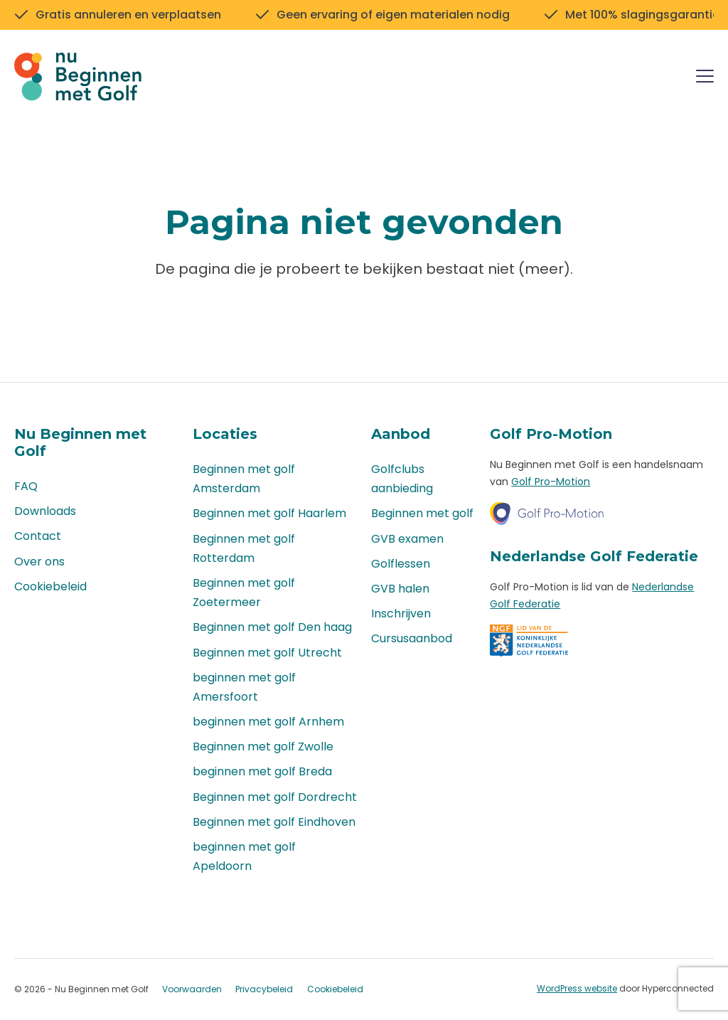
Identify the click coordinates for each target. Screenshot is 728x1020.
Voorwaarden (192, 990)
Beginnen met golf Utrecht (267, 652)
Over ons (39, 561)
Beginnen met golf (422, 514)
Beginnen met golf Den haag (272, 628)
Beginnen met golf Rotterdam (244, 548)
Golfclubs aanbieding (402, 478)
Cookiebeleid (50, 586)
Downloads (45, 512)
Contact (37, 536)
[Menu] (705, 79)
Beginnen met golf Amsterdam (244, 478)
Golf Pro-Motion (550, 481)
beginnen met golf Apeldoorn (244, 856)
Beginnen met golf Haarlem (269, 514)
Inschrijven (401, 613)
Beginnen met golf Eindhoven (274, 822)
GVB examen (407, 539)
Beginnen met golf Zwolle (263, 747)
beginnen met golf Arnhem (268, 721)
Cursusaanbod (411, 639)
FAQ (26, 486)
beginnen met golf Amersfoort (244, 687)
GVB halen (400, 588)
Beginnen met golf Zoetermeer (244, 592)
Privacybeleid (264, 990)
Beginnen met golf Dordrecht (275, 797)
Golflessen (400, 564)
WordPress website (577, 989)
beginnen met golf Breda (262, 772)
